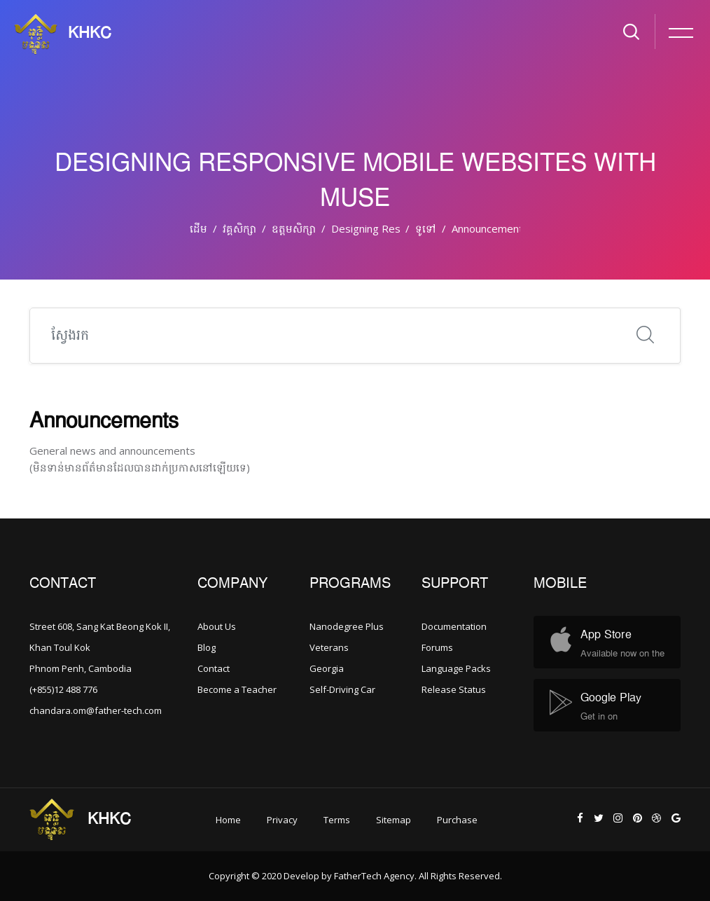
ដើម (198, 228)
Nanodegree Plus (346, 626)
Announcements (490, 228)
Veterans (329, 647)
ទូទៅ (425, 228)
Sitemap (393, 819)
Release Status (454, 689)
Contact (213, 668)
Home (228, 819)
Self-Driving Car (342, 689)
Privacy (282, 819)
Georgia (326, 668)
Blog (206, 647)
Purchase (457, 819)
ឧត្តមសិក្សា (294, 228)
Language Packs (456, 668)
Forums (437, 647)
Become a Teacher (237, 689)
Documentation (454, 626)
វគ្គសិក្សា (239, 228)
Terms (336, 819)
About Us (216, 626)
